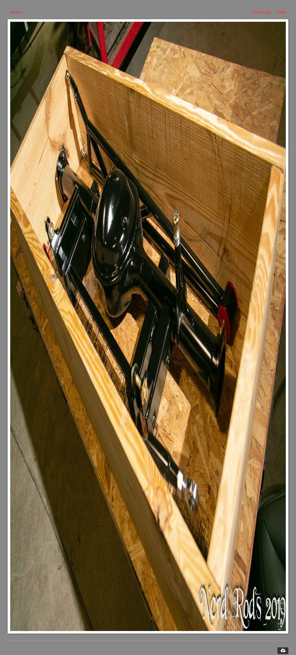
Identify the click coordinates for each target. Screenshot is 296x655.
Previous (261, 12)
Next (281, 12)
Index (16, 12)
